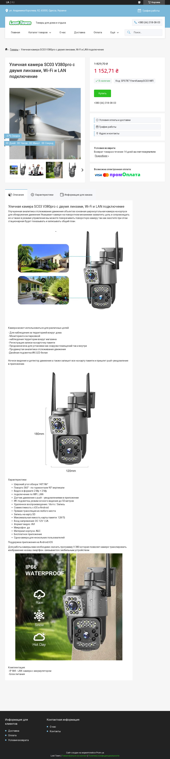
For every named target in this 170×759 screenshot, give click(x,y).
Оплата (98, 32)
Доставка (79, 32)
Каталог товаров (38, 32)
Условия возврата (18, 740)
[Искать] (128, 32)
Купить (103, 93)
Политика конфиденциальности (103, 756)
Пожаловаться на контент (74, 756)
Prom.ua (100, 753)
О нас (63, 32)
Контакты (55, 731)
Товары (14, 49)
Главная (15, 32)
